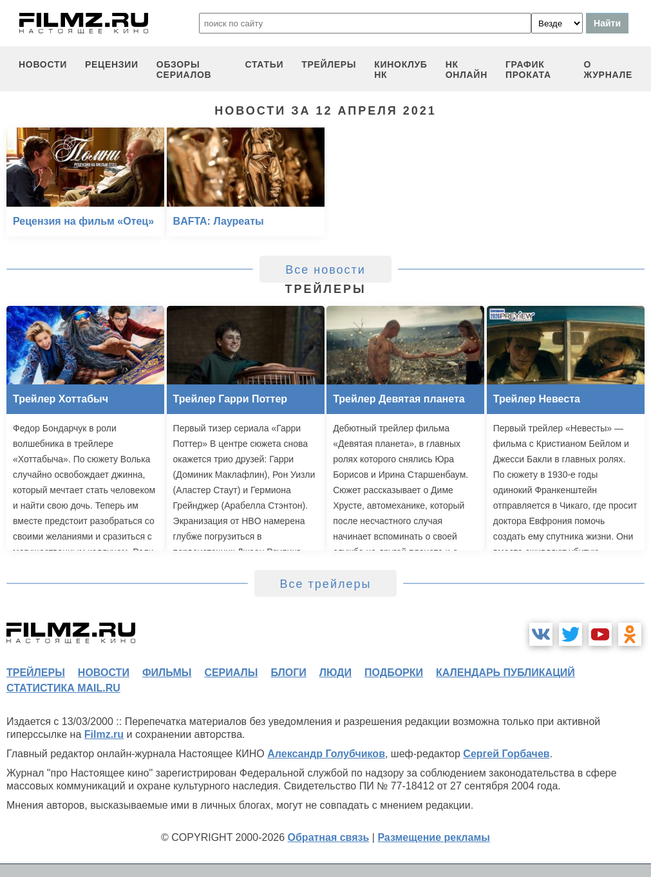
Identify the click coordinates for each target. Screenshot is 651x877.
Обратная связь (329, 837)
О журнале (607, 69)
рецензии (111, 64)
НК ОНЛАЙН (466, 69)
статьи (264, 64)
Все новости (325, 269)
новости (43, 64)
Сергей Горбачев (506, 753)
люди (335, 672)
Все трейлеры (326, 584)
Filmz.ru (104, 734)
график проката (528, 69)
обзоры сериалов (184, 69)
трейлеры (328, 64)
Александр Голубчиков (326, 753)
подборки (393, 672)
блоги (288, 672)
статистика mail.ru (63, 688)
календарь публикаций (505, 672)
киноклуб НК (400, 69)
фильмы (166, 672)
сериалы (231, 672)
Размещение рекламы (433, 837)
